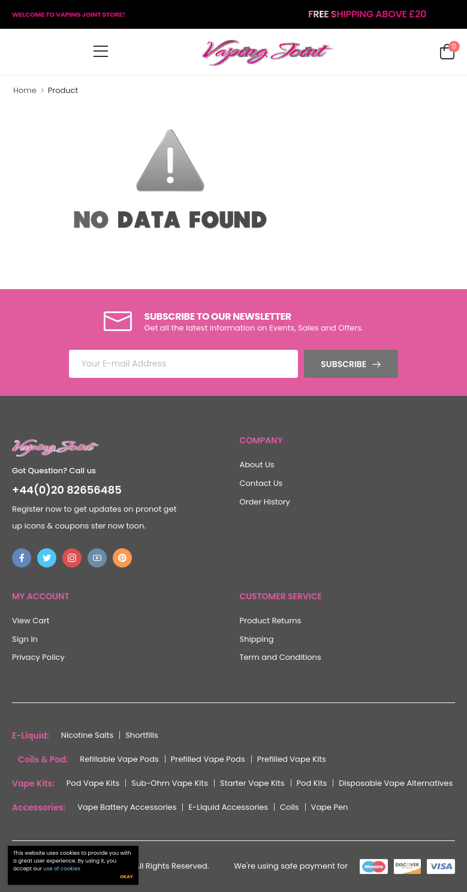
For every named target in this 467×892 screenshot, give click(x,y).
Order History (265, 501)
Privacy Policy (38, 657)
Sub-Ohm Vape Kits (169, 783)
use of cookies (61, 869)
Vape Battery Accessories (126, 807)
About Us (257, 464)
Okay (126, 878)
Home (25, 90)
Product (63, 90)
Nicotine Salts (87, 735)
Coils (289, 807)
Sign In (25, 639)
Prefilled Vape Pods (208, 759)
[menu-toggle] (101, 51)
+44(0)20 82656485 (67, 490)
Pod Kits (312, 783)
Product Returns (271, 620)
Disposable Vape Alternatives (396, 783)
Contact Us (261, 483)
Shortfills (141, 735)
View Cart (31, 620)
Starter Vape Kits (252, 783)
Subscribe (343, 364)
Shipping (257, 639)
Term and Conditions (280, 657)
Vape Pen (329, 807)
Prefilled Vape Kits (291, 759)
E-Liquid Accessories (228, 807)
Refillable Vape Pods (119, 759)
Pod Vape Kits (93, 783)
